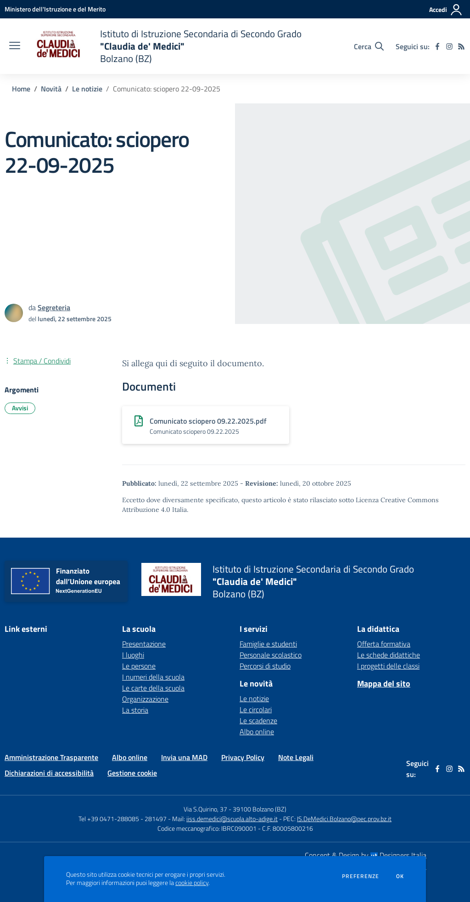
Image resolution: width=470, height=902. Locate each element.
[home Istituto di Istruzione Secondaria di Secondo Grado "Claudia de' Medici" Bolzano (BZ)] (165, 46)
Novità (51, 88)
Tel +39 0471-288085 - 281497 (122, 818)
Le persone (139, 665)
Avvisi (20, 408)
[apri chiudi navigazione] (14, 46)
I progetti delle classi (388, 665)
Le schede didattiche (388, 654)
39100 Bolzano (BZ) (259, 809)
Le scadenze (258, 720)
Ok (400, 876)
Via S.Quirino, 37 (205, 809)
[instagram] (449, 46)
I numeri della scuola (153, 676)
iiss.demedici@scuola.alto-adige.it (232, 818)
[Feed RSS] (461, 46)
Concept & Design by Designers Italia (365, 855)
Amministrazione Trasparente (51, 757)
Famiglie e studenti (268, 643)
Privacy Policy (242, 757)
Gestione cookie (132, 772)
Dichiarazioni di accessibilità (49, 772)
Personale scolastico (271, 654)
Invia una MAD (184, 757)
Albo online (257, 731)
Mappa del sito (383, 683)
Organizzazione (145, 698)
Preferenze (360, 876)
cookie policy (191, 883)
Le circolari (256, 709)
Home (21, 88)
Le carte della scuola (153, 687)
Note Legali (295, 757)
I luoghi (133, 654)
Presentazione (144, 643)
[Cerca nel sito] (368, 46)
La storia (135, 709)
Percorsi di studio (265, 665)
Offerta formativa (383, 643)
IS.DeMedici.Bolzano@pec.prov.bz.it (344, 818)
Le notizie (87, 88)
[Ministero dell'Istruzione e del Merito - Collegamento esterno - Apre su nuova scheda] (55, 9)
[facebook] (437, 46)
